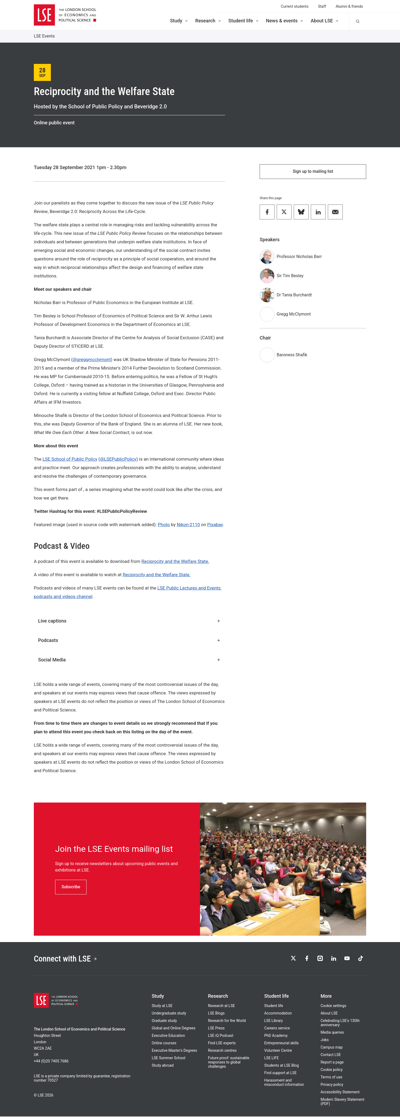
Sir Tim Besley (290, 276)
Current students (294, 6)
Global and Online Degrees (173, 1028)
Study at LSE (162, 1006)
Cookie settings (333, 1006)
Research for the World (227, 1021)
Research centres (222, 1051)
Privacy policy (332, 1085)
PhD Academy (276, 1036)
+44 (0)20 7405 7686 (51, 1061)
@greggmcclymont (92, 359)
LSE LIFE (271, 1058)
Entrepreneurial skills (281, 1043)
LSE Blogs (216, 1014)
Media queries (332, 1033)
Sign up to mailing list (312, 171)
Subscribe (71, 886)
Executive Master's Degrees (174, 1051)
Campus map (332, 1048)
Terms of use (331, 1077)
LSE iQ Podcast (220, 1036)
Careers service (277, 1028)
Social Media (129, 659)
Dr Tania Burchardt (294, 295)
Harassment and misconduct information (284, 1083)
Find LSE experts (222, 1043)
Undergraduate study (169, 1014)
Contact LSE (331, 1055)
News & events (285, 20)
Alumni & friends (349, 6)
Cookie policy (332, 1070)
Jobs (325, 1040)
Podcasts (129, 640)
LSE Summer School (168, 1058)
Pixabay (215, 524)
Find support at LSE (280, 1073)
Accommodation (278, 1014)
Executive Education (168, 1036)
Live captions (129, 621)
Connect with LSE (66, 959)
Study (179, 20)
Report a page (332, 1063)
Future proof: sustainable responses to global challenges (228, 1062)
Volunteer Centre (278, 1051)
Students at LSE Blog (281, 1066)
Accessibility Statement (340, 1092)
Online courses (164, 1043)
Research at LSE (221, 1006)
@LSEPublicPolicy (118, 459)
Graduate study (164, 1021)
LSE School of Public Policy (70, 459)
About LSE (325, 20)
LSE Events (44, 36)
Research (208, 20)
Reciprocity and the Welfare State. (175, 561)
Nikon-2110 (188, 524)
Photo (164, 524)
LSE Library (273, 1021)
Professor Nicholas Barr (299, 256)
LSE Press (216, 1028)
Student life (243, 20)
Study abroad (163, 1066)
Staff (322, 6)
